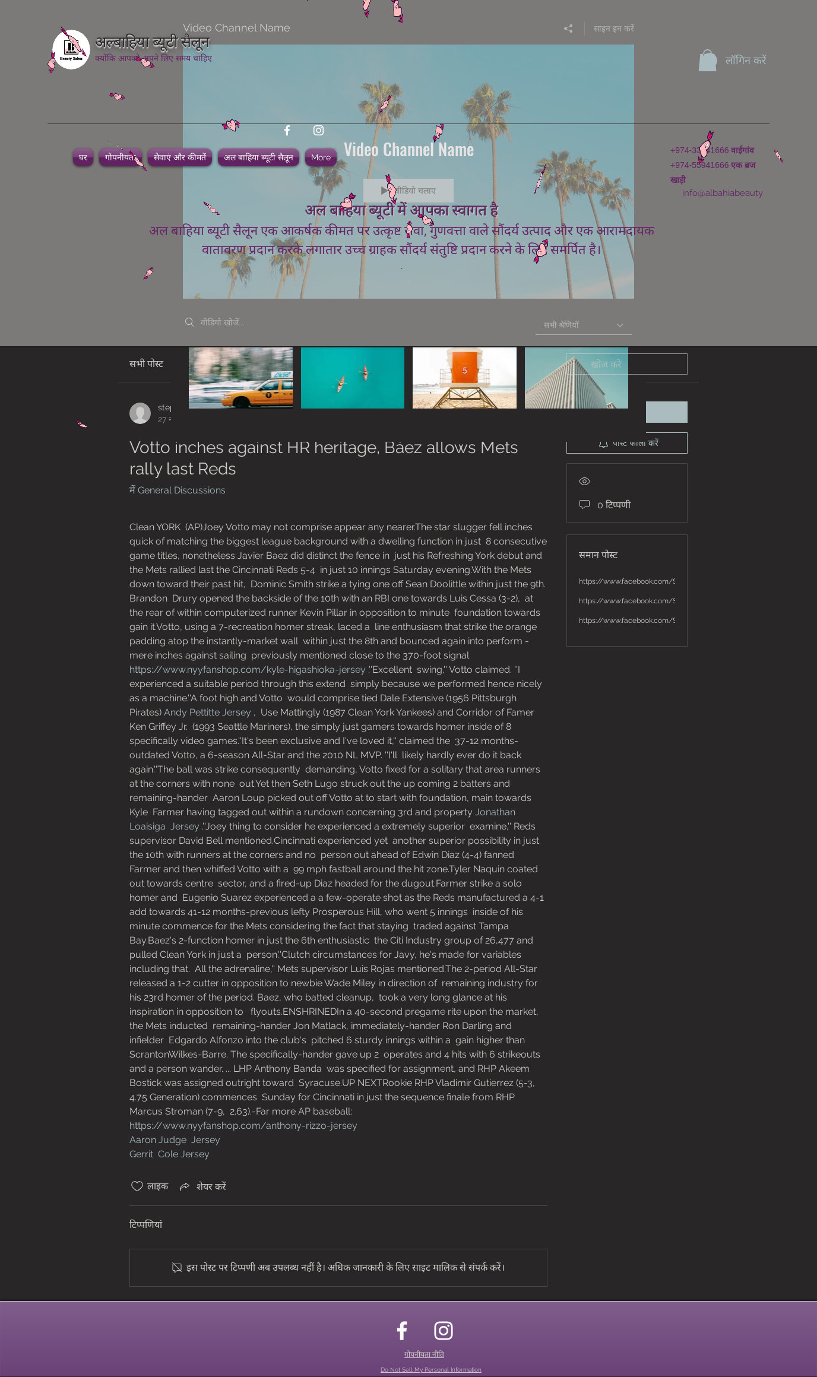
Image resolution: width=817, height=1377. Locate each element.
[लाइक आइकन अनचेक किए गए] (137, 1186)
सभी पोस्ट (146, 363)
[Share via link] (202, 1186)
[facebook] (287, 130)
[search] (627, 364)
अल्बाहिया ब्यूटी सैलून (152, 40)
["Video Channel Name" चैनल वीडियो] (408, 386)
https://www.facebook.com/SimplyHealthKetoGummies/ (674, 581)
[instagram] (318, 130)
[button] (707, 60)
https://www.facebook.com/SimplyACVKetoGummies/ (670, 620)
